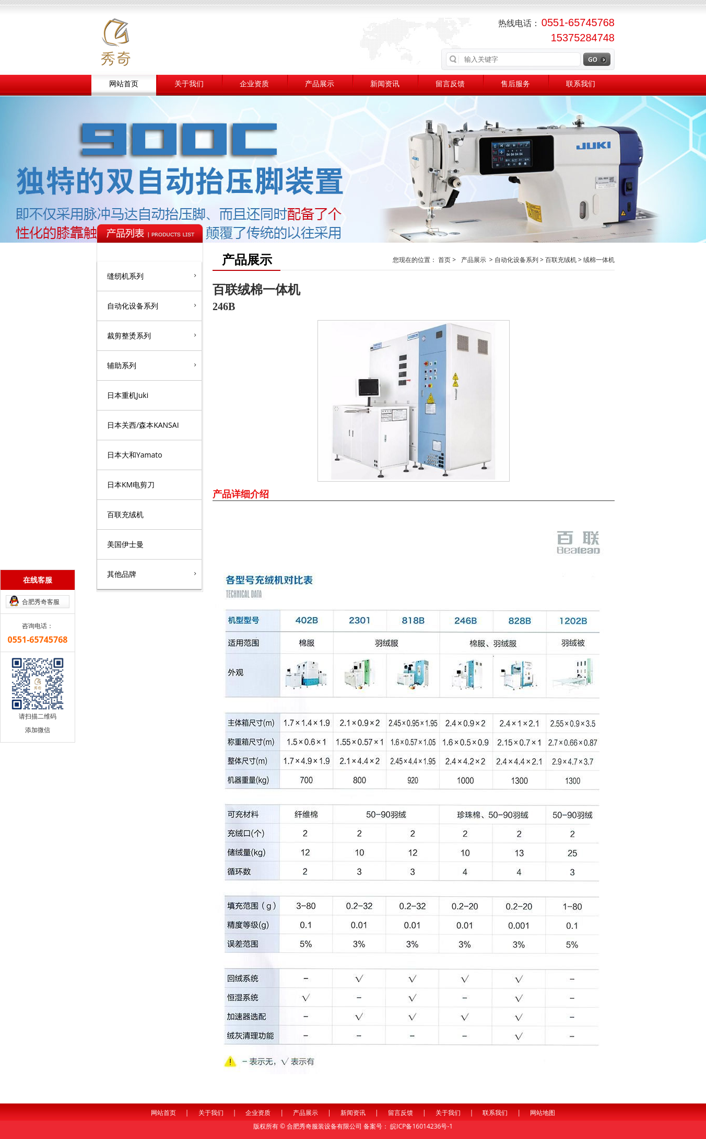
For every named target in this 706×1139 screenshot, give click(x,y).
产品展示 (319, 84)
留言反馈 (450, 84)
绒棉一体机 (599, 259)
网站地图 (542, 1112)
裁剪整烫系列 (151, 335)
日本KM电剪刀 (131, 484)
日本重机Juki (127, 395)
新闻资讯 (384, 84)
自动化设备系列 (151, 305)
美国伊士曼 (125, 544)
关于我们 (189, 84)
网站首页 (123, 84)
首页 (445, 259)
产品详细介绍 (241, 493)
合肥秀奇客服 (41, 601)
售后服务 (515, 84)
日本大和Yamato (134, 455)
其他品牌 (151, 573)
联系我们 (580, 84)
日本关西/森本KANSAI (143, 425)
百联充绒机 (125, 514)
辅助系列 (151, 365)
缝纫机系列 (151, 275)
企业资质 (254, 84)
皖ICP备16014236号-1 (421, 1126)
